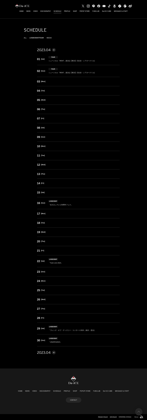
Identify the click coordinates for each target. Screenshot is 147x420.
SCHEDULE (57, 11)
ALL (25, 38)
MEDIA (49, 38)
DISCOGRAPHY (45, 11)
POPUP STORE (85, 11)
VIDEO (35, 11)
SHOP (75, 11)
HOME (21, 11)
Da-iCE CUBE (106, 11)
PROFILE (67, 11)
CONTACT (73, 400)
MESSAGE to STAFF (121, 11)
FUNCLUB (95, 11)
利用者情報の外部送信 (125, 416)
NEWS (28, 11)
